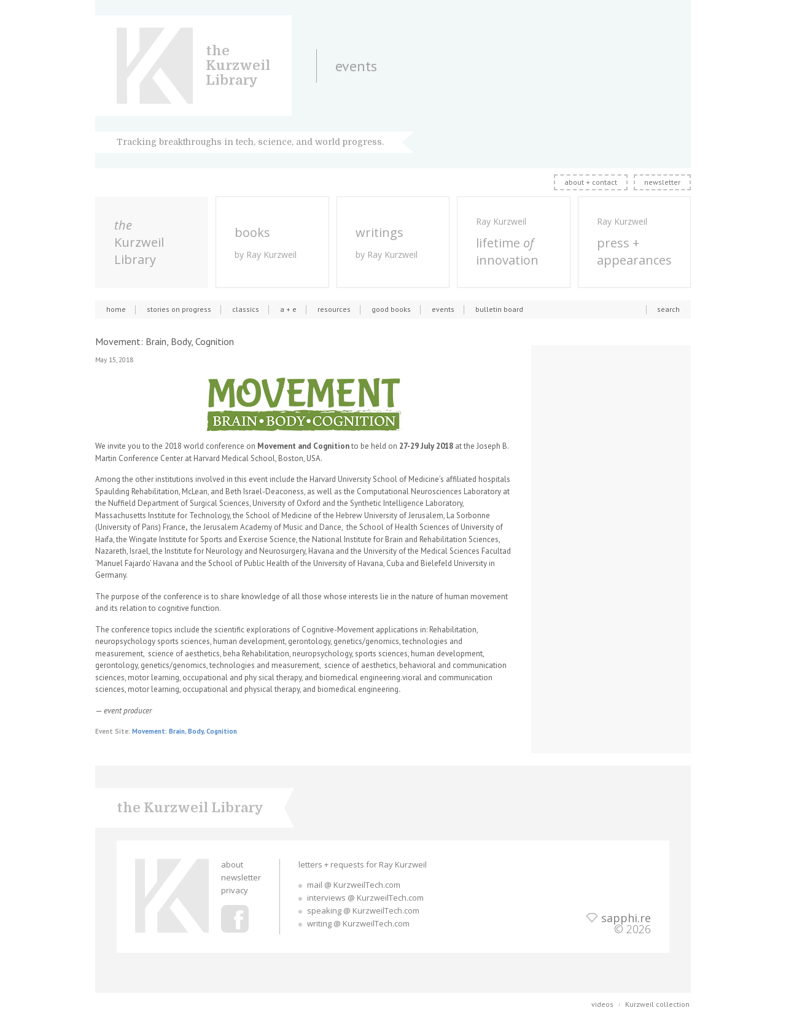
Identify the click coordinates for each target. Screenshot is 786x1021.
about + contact (590, 182)
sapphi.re (626, 917)
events (443, 309)
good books (391, 309)
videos (602, 1004)
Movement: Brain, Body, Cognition (184, 731)
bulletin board (499, 309)
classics (245, 309)
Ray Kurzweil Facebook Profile (235, 919)
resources (334, 309)
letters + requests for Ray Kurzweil (362, 864)
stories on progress (179, 309)
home (116, 309)
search (668, 309)
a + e (288, 309)
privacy (234, 890)
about (232, 864)
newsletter (662, 182)
